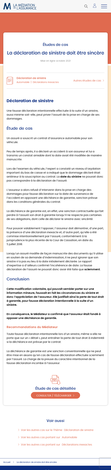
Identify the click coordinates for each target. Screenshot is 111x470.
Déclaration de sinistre (31, 78)
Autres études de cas (87, 80)
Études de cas (55, 45)
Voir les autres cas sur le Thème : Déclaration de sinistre (57, 430)
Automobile (23, 82)
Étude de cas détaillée (55, 388)
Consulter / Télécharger (53, 395)
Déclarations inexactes (46, 82)
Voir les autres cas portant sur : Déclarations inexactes (56, 444)
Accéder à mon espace (95, 7)
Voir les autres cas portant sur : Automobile (49, 437)
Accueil (6, 462)
